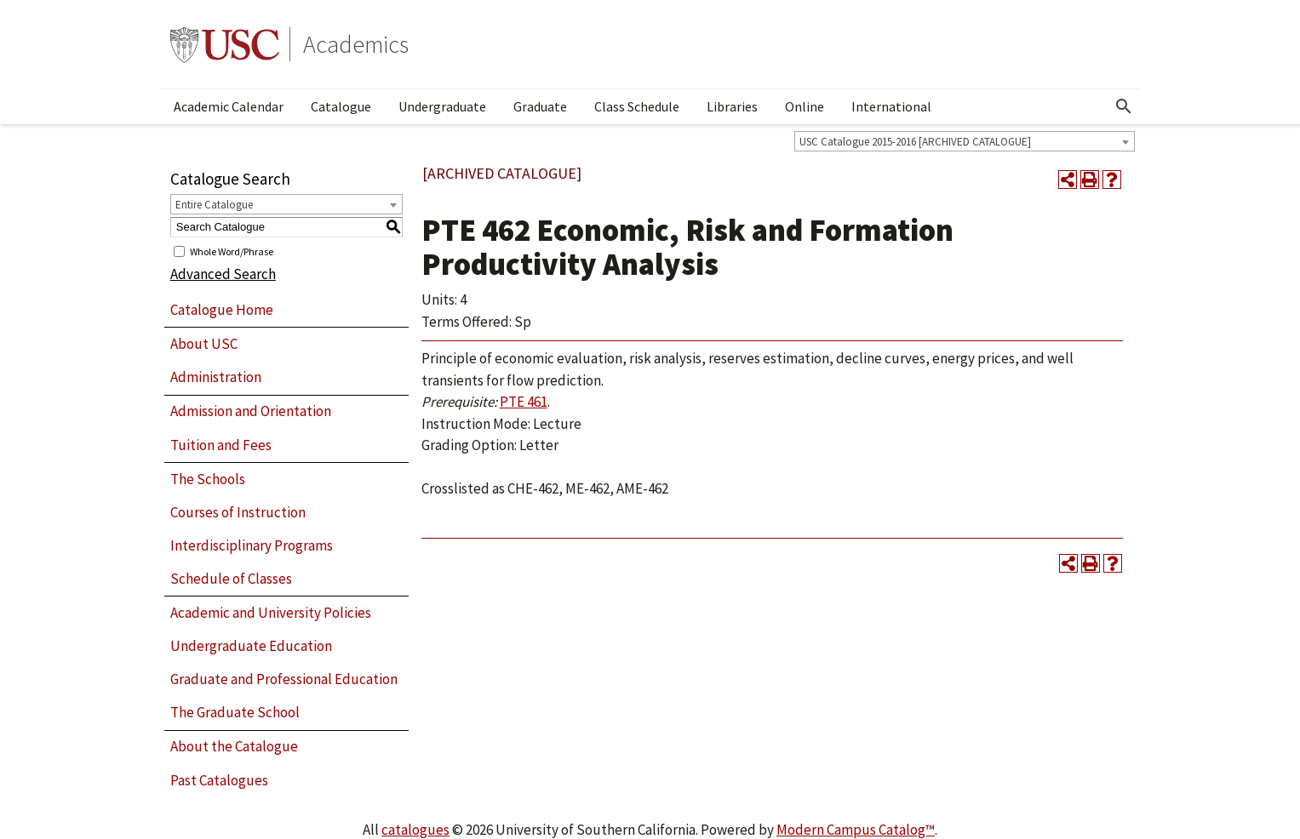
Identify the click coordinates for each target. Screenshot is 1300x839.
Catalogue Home (221, 309)
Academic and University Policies (270, 612)
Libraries (732, 106)
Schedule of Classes (231, 578)
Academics (356, 44)
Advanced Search (223, 274)
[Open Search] (1124, 106)
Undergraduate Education (251, 645)
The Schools (207, 479)
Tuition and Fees (221, 445)
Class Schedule (636, 106)
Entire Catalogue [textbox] (214, 204)
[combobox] (964, 141)
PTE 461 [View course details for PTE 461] (523, 401)
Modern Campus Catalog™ (855, 829)
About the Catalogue (234, 746)
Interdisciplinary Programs (251, 545)
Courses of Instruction (238, 512)
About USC (204, 343)
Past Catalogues (219, 780)
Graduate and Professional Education (284, 679)
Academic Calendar (228, 106)
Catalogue (341, 106)
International (891, 106)
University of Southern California (224, 44)
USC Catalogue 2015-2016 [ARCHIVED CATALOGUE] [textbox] (915, 141)
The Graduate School (235, 712)
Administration (215, 377)
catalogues (415, 829)
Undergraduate (442, 106)
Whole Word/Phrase (231, 250)
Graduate (540, 106)
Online (804, 106)
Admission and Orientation (250, 411)
